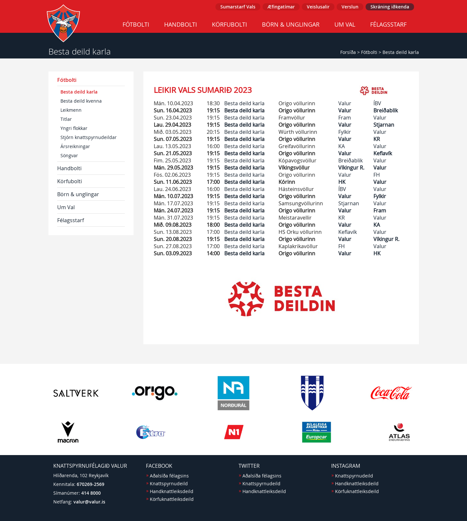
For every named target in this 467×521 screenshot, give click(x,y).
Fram (344, 117)
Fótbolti (136, 24)
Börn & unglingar (290, 24)
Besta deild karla (401, 52)
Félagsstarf (388, 24)
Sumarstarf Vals (237, 7)
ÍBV (377, 103)
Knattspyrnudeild (169, 483)
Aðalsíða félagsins (169, 476)
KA (341, 146)
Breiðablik (385, 110)
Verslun (350, 7)
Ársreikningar (75, 146)
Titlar (66, 119)
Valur (344, 103)
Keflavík (382, 153)
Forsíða (348, 52)
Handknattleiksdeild (171, 491)
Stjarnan (383, 124)
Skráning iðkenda (389, 7)
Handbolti (180, 24)
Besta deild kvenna (81, 101)
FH (376, 174)
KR (376, 139)
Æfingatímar (281, 7)
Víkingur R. (351, 167)
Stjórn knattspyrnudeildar (88, 137)
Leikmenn (71, 110)
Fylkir (344, 131)
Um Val (344, 24)
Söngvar (69, 155)
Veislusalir (318, 7)
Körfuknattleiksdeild (172, 499)
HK (341, 181)
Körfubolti (229, 24)
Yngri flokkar (73, 128)
